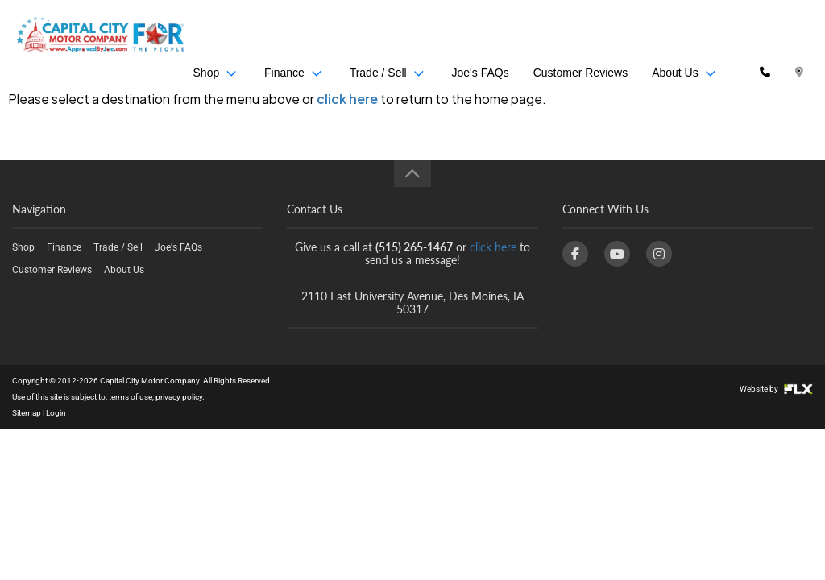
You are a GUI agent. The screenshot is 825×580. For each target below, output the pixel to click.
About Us (686, 36)
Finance (299, 36)
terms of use (130, 396)
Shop (222, 36)
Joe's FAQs (481, 36)
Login (56, 412)
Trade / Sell (390, 36)
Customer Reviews (582, 36)
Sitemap (26, 412)
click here (347, 98)
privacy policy (178, 396)
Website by (776, 388)
